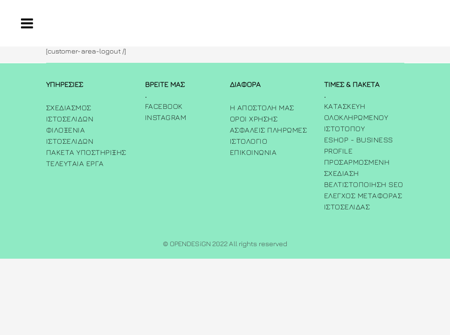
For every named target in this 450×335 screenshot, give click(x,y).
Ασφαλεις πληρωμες (268, 130)
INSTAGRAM (166, 117)
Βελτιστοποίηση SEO (363, 184)
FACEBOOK (164, 106)
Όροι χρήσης (254, 118)
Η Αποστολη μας (262, 107)
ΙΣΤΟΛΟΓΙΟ (249, 141)
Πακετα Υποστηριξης (86, 152)
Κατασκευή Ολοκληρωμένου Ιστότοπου (356, 117)
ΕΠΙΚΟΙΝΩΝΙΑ (253, 152)
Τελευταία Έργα (75, 163)
